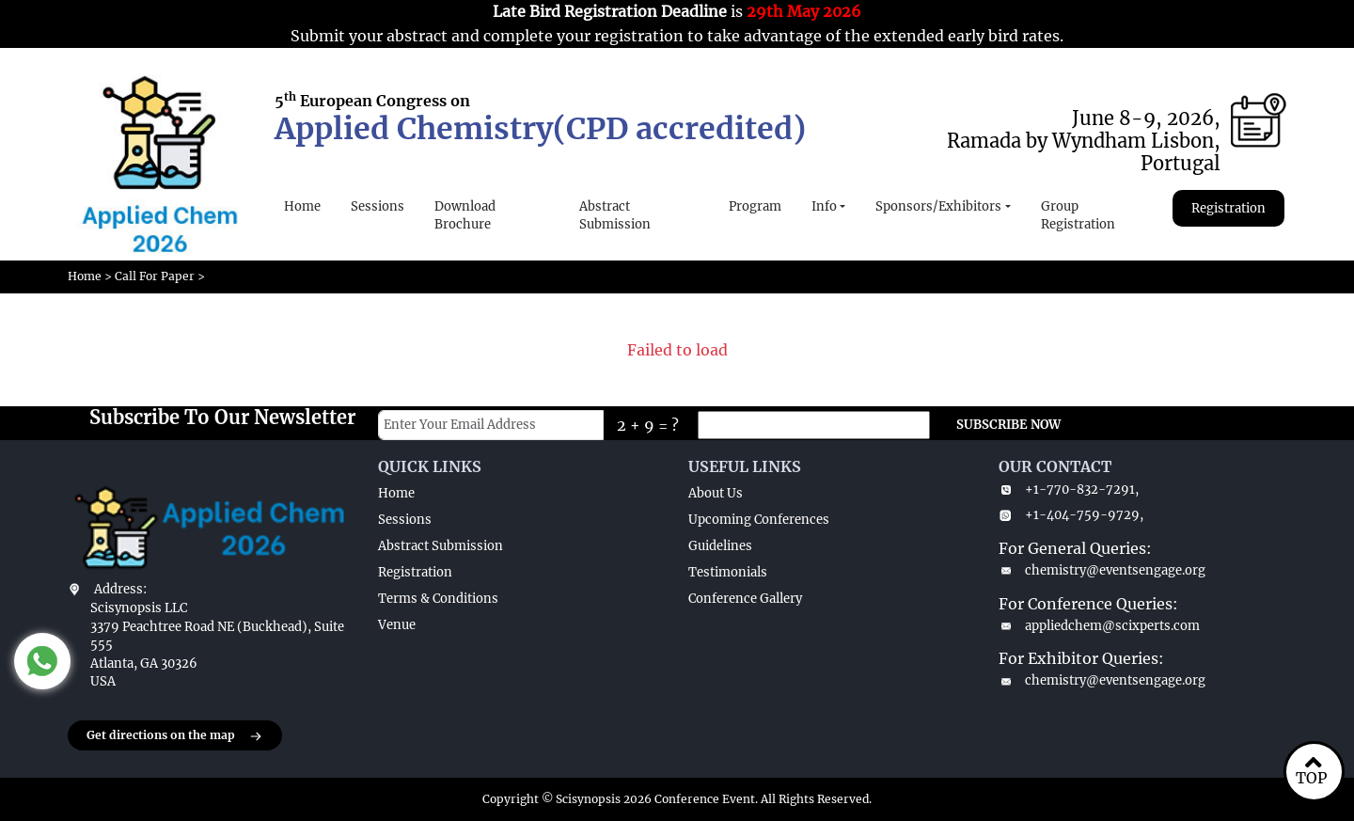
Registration (1228, 208)
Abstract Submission (615, 215)
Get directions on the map (175, 736)
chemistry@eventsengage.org (1102, 570)
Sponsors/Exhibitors (938, 206)
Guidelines (720, 546)
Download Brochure (465, 215)
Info (824, 206)
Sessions (377, 206)
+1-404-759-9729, (1071, 515)
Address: (120, 589)
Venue (397, 625)
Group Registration (1078, 215)
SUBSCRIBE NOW (1008, 425)
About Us (715, 493)
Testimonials (727, 572)
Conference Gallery (745, 599)
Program (755, 206)
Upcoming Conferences (758, 520)
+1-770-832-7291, (1069, 489)
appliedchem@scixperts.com (1099, 626)
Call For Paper (155, 276)
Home (302, 206)
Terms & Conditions (438, 599)
